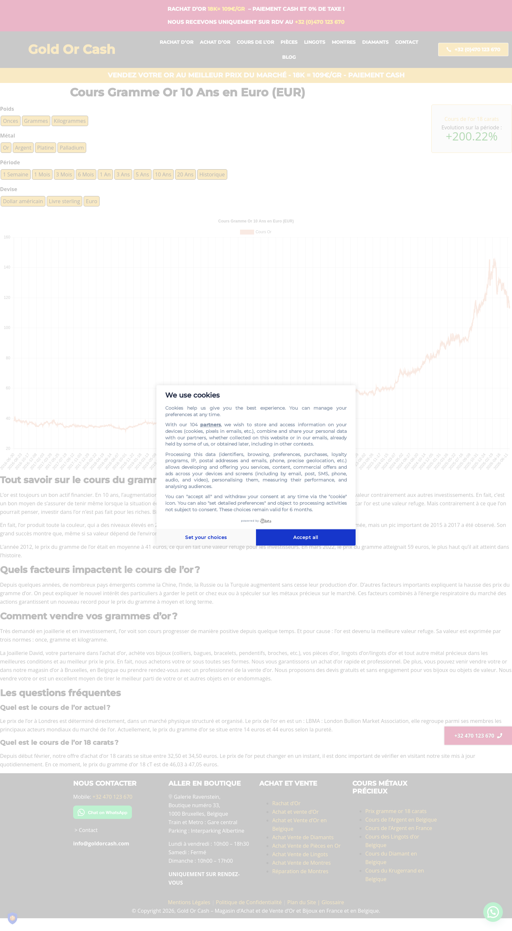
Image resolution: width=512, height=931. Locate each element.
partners (210, 425)
